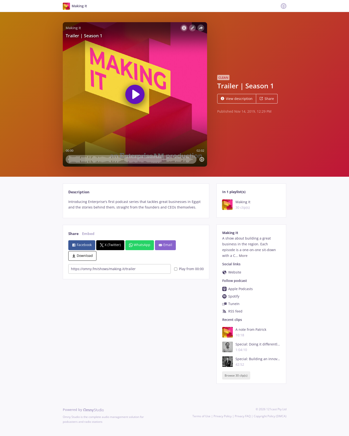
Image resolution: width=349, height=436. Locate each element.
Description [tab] (78, 192)
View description (237, 98)
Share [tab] (73, 233)
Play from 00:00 (189, 269)
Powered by (83, 409)
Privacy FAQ (243, 416)
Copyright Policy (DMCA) (270, 416)
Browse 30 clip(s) (236, 375)
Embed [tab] (88, 233)
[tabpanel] (136, 204)
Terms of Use (201, 416)
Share (267, 98)
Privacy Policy (223, 416)
